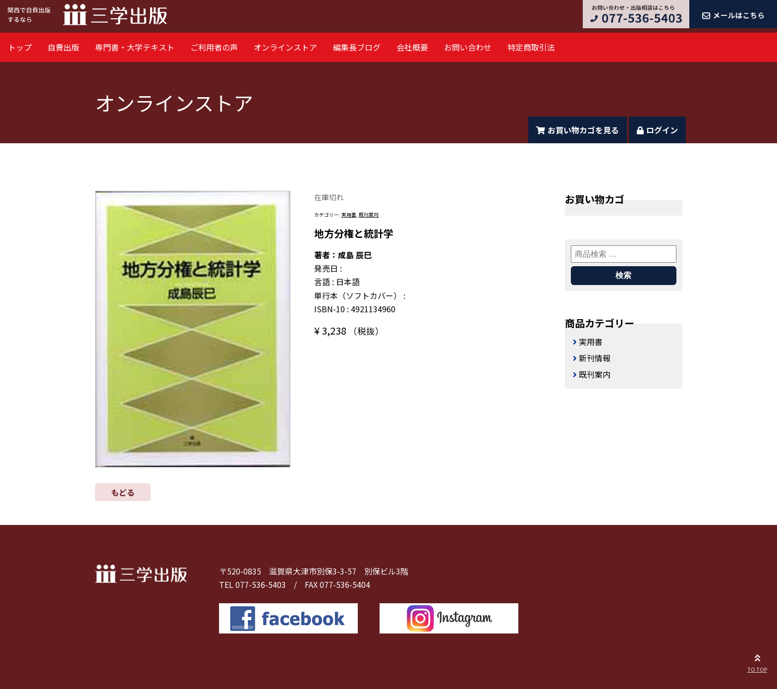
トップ (20, 47)
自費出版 (63, 47)
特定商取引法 (531, 47)
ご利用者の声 (214, 47)
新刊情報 (594, 358)
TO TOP (757, 662)
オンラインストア (285, 47)
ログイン (657, 130)
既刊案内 (369, 214)
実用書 (348, 214)
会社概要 (412, 47)
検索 (623, 275)
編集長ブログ (357, 47)
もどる (123, 492)
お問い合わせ (468, 47)
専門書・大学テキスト (134, 47)
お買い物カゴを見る (577, 130)
